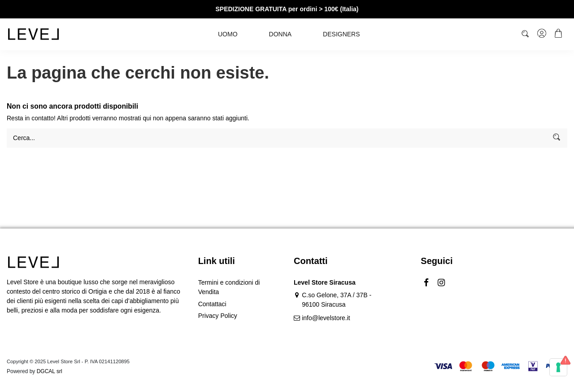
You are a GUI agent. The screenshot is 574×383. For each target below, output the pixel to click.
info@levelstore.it (326, 317)
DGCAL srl (49, 371)
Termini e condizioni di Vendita (229, 287)
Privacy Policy (217, 315)
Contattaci (212, 304)
